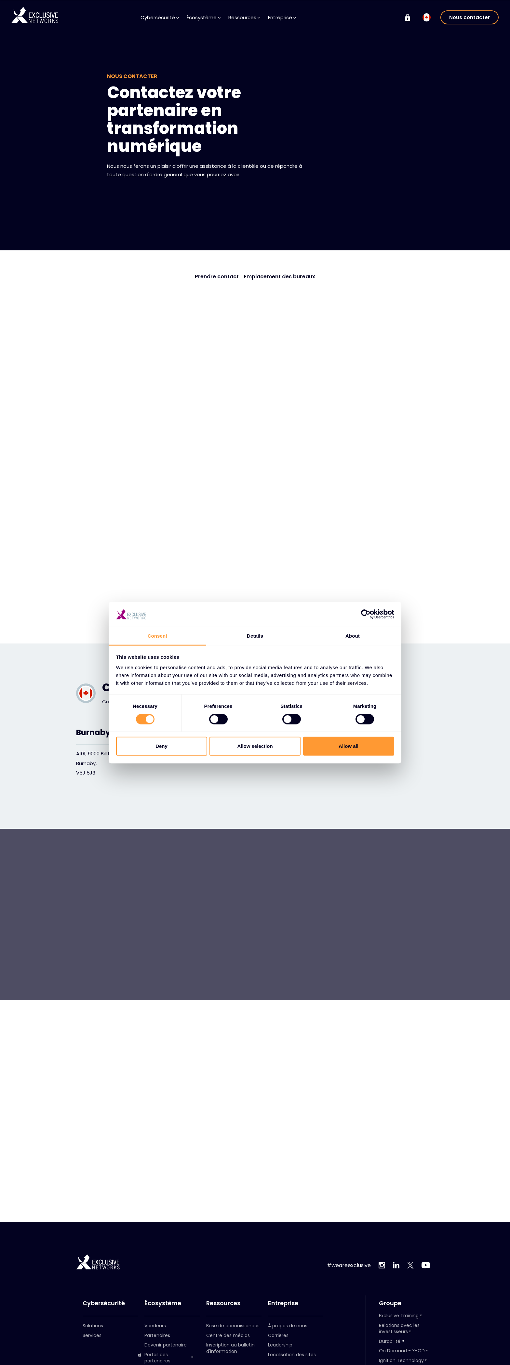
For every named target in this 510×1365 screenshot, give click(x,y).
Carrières (278, 1335)
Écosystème (204, 17)
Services (92, 1335)
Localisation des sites (292, 1354)
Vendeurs (155, 1325)
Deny (161, 746)
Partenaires (157, 1335)
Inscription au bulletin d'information (230, 1348)
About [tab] (352, 636)
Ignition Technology (401, 1360)
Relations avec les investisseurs (399, 1328)
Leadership (280, 1345)
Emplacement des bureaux (279, 276)
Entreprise (282, 17)
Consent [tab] (158, 636)
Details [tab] (255, 636)
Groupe (390, 1303)
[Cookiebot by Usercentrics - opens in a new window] (365, 614)
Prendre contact (217, 276)
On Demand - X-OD (402, 1350)
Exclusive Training (399, 1315)
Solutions (93, 1325)
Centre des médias (228, 1335)
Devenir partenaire (165, 1345)
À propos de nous (287, 1325)
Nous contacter (469, 17)
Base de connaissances (233, 1325)
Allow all (348, 746)
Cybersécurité (160, 17)
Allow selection (255, 746)
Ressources (244, 17)
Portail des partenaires (154, 1358)
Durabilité (389, 1341)
